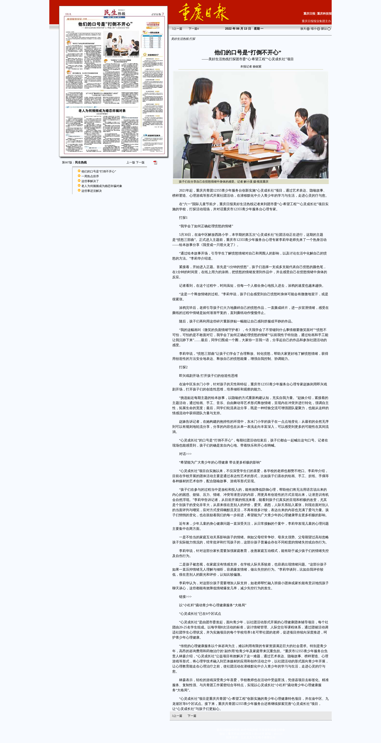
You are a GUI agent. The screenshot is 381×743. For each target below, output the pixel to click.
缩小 (315, 28)
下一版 (140, 162)
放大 (305, 28)
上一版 (130, 162)
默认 (326, 28)
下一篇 (194, 28)
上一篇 (177, 28)
